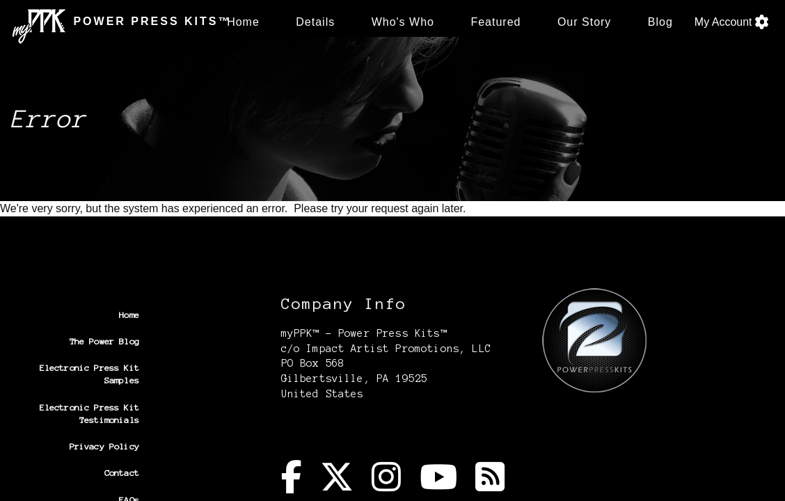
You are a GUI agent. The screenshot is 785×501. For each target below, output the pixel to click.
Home (243, 22)
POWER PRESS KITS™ (110, 22)
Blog (660, 22)
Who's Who (403, 22)
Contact (121, 472)
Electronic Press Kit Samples (89, 374)
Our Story (584, 22)
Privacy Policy (104, 446)
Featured (495, 22)
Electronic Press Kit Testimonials (89, 413)
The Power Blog (104, 341)
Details (315, 22)
